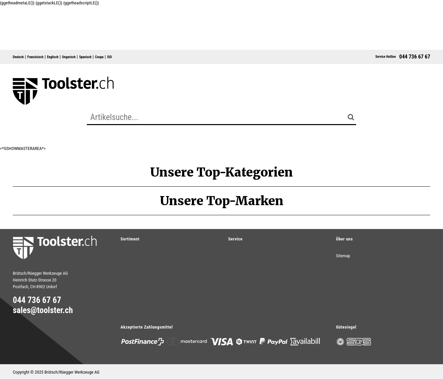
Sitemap (343, 255)
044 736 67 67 (414, 56)
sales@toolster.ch (43, 310)
